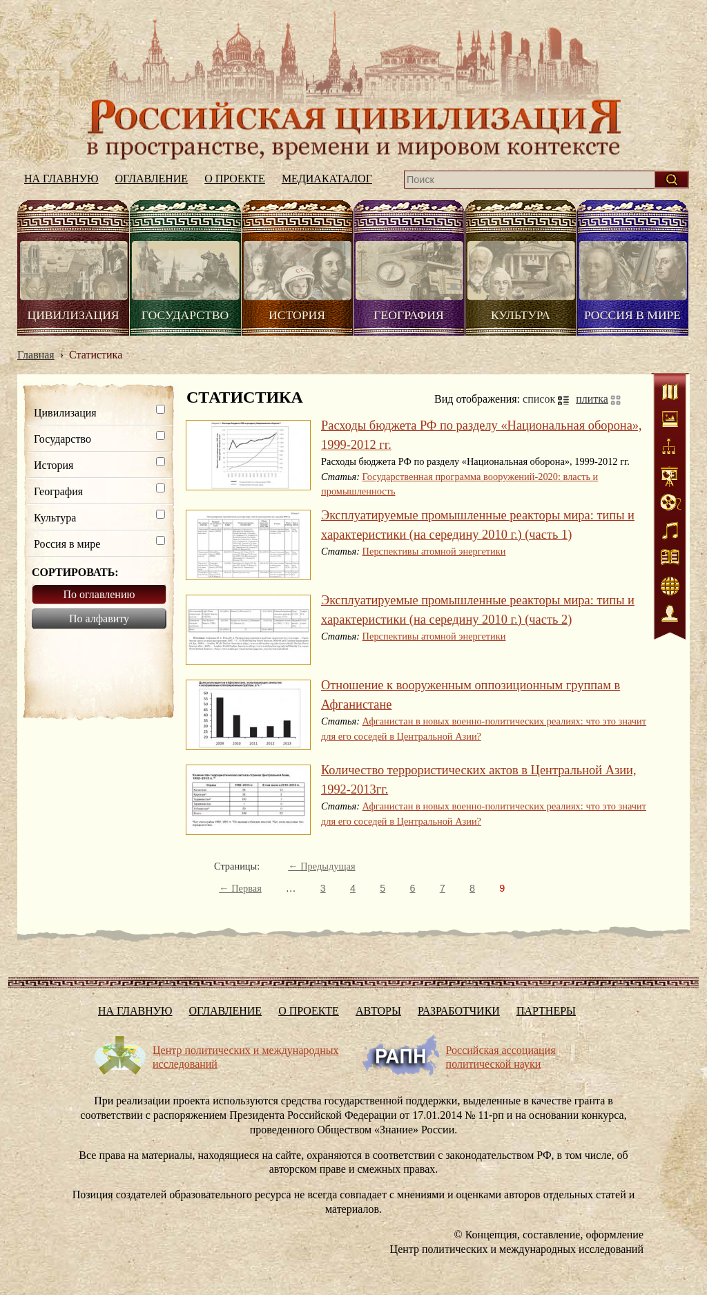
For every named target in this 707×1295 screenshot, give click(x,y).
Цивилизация (73, 315)
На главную (353, 85)
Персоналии (670, 614)
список (539, 399)
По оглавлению (99, 594)
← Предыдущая (321, 866)
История (297, 315)
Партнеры (546, 1011)
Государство (185, 315)
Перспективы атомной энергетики (434, 551)
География (408, 315)
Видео (670, 504)
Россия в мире (632, 315)
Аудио (670, 531)
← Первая (240, 888)
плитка (592, 399)
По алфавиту (99, 618)
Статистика (670, 476)
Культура (520, 315)
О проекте (234, 178)
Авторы (378, 1011)
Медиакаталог (327, 178)
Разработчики (459, 1011)
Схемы (670, 449)
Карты (670, 393)
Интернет (670, 587)
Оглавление (151, 178)
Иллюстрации (670, 421)
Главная (36, 355)
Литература (670, 559)
